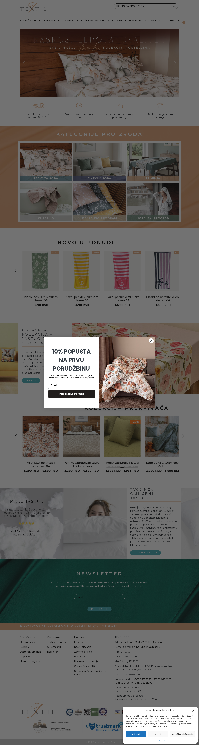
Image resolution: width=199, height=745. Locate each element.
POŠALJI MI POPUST (71, 394)
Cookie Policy (160, 740)
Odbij (158, 734)
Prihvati (136, 734)
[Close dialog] (151, 340)
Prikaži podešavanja (182, 734)
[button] (193, 710)
